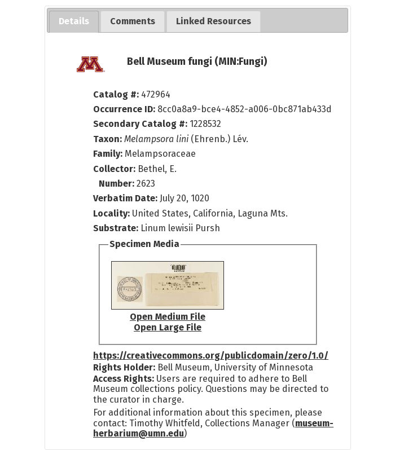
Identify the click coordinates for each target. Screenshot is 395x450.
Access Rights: (123, 378)
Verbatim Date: (125, 198)
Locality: (111, 213)
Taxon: (107, 139)
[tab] (74, 22)
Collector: (115, 169)
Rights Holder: (124, 367)
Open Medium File (167, 316)
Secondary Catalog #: (140, 123)
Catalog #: (117, 94)
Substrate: (117, 228)
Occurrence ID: (125, 109)
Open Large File (167, 327)
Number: (118, 183)
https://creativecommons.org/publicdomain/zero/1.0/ (210, 355)
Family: (107, 153)
